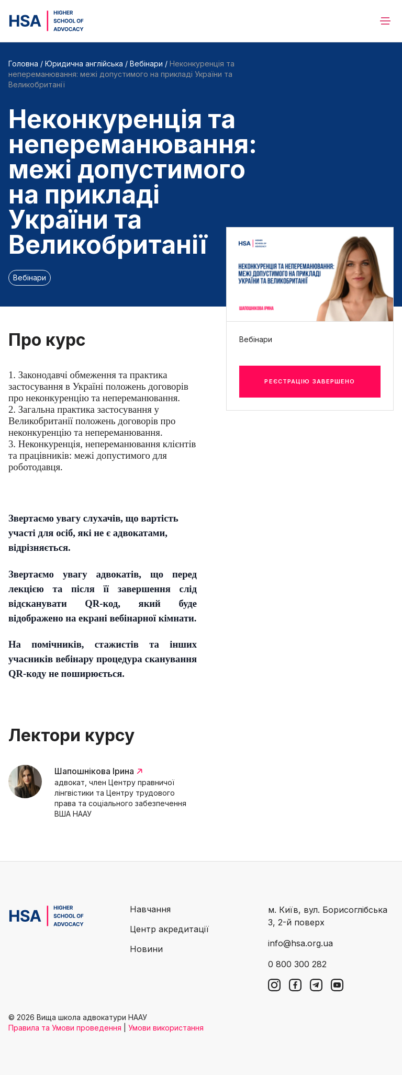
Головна (23, 63)
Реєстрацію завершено (309, 381)
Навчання (150, 909)
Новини (146, 949)
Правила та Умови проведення (64, 1027)
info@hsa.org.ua (300, 943)
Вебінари (146, 63)
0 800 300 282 (297, 964)
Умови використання (166, 1027)
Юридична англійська (84, 63)
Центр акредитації (169, 929)
